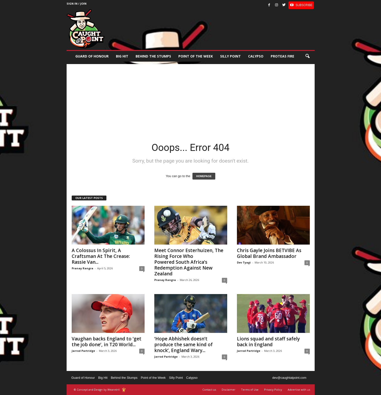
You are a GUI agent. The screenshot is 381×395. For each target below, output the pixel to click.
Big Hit (122, 56)
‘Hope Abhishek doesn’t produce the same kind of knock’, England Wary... (183, 345)
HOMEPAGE (203, 176)
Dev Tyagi (244, 262)
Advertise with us (299, 389)
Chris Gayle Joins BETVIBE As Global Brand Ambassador (269, 253)
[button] (307, 56)
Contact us (209, 389)
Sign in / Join (77, 3)
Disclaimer (228, 389)
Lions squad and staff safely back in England (268, 342)
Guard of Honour (92, 56)
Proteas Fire (282, 56)
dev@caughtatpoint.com (289, 377)
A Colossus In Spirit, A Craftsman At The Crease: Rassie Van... (101, 256)
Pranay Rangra (82, 268)
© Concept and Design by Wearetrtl (97, 389)
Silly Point (230, 56)
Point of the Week (195, 56)
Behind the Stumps (124, 377)
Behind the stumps (153, 56)
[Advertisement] (191, 98)
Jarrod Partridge (83, 351)
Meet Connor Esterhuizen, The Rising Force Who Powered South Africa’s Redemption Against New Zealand (188, 262)
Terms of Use (250, 389)
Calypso (255, 56)
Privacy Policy (273, 389)
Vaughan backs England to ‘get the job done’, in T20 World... (106, 342)
